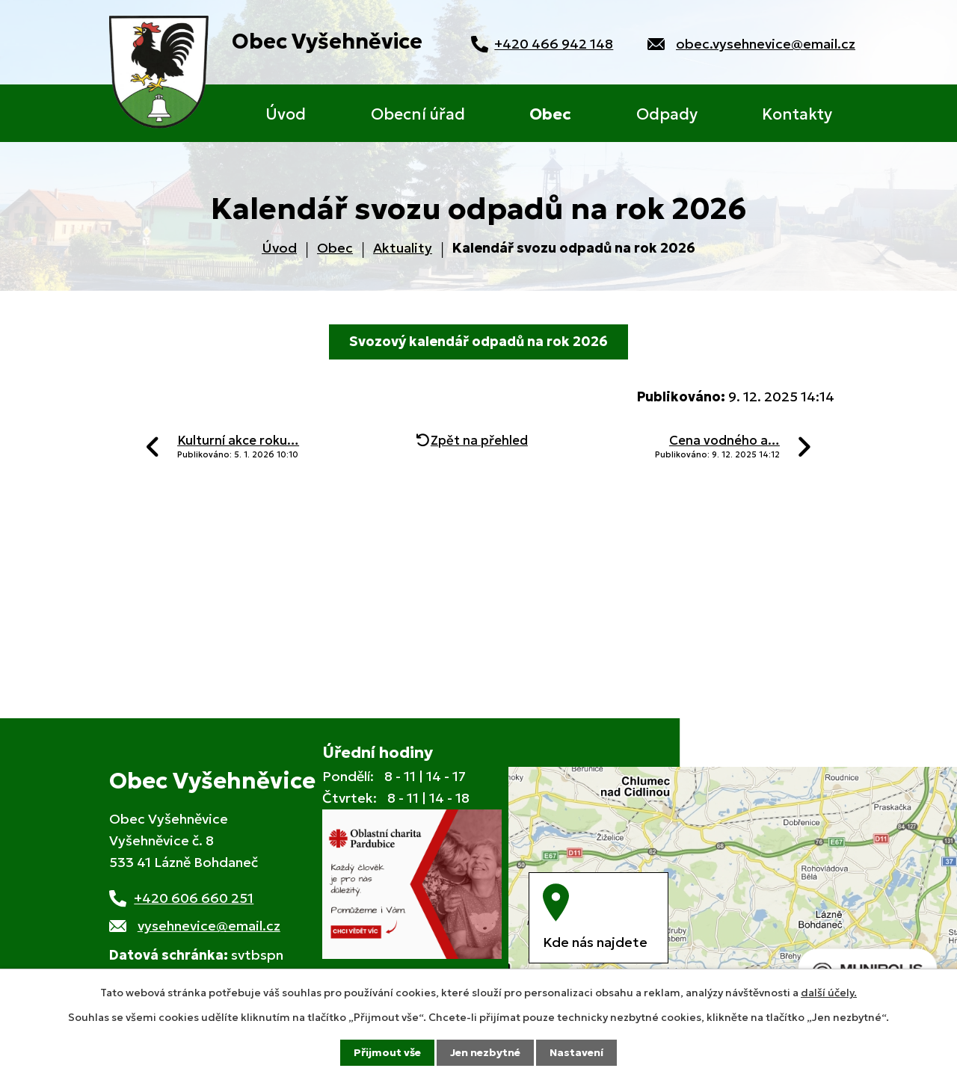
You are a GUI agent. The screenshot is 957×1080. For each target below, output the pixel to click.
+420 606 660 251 (193, 898)
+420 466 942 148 (553, 43)
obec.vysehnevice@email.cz (765, 43)
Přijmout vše (387, 1052)
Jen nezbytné (485, 1052)
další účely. (829, 992)
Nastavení (576, 1052)
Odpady (667, 114)
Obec (550, 114)
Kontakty (797, 114)
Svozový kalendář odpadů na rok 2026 (478, 341)
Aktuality (402, 247)
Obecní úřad (418, 114)
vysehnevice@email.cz (209, 925)
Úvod (285, 114)
